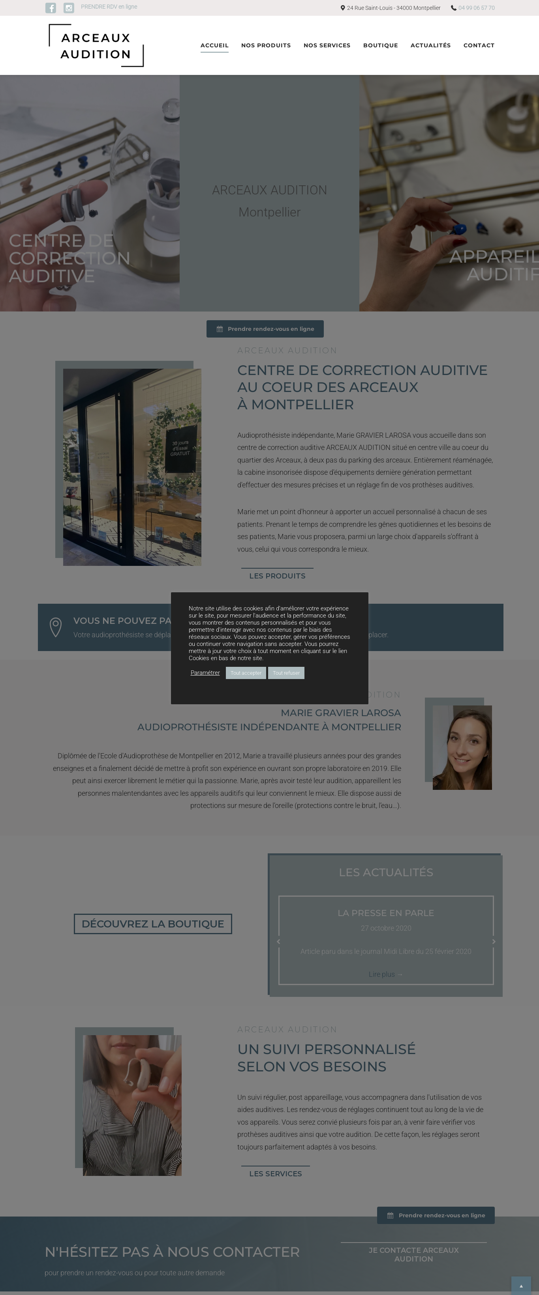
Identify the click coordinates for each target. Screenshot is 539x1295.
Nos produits (266, 45)
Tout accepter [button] (246, 673)
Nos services (327, 45)
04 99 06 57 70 (476, 8)
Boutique (380, 45)
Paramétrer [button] (205, 672)
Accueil (215, 45)
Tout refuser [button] (286, 673)
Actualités (431, 45)
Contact (479, 45)
